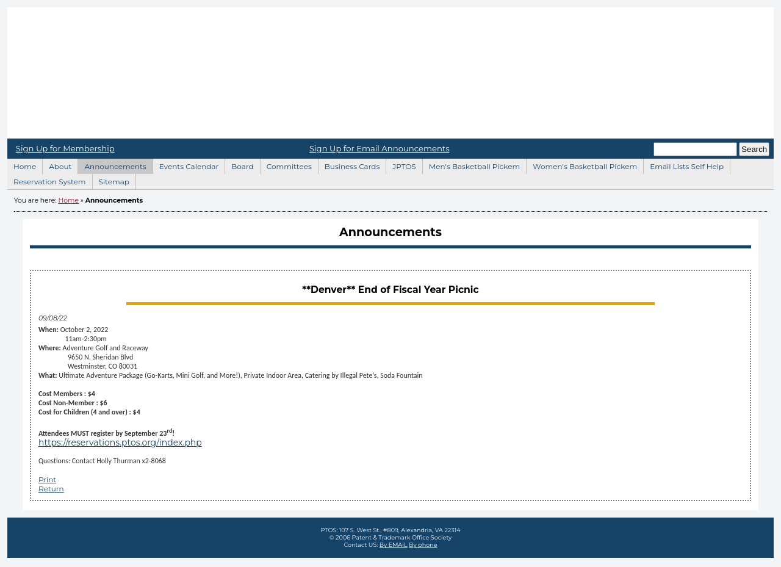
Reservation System (46, 180)
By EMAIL (394, 544)
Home (390, 73)
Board (239, 165)
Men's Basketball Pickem (471, 165)
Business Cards (349, 165)
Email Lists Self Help (683, 165)
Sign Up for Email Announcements (379, 148)
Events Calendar (186, 165)
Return (51, 488)
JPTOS (401, 165)
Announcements (111, 165)
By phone (423, 544)
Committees (286, 165)
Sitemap (110, 180)
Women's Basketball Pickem (581, 165)
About (56, 165)
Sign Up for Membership (65, 148)
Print (47, 479)
